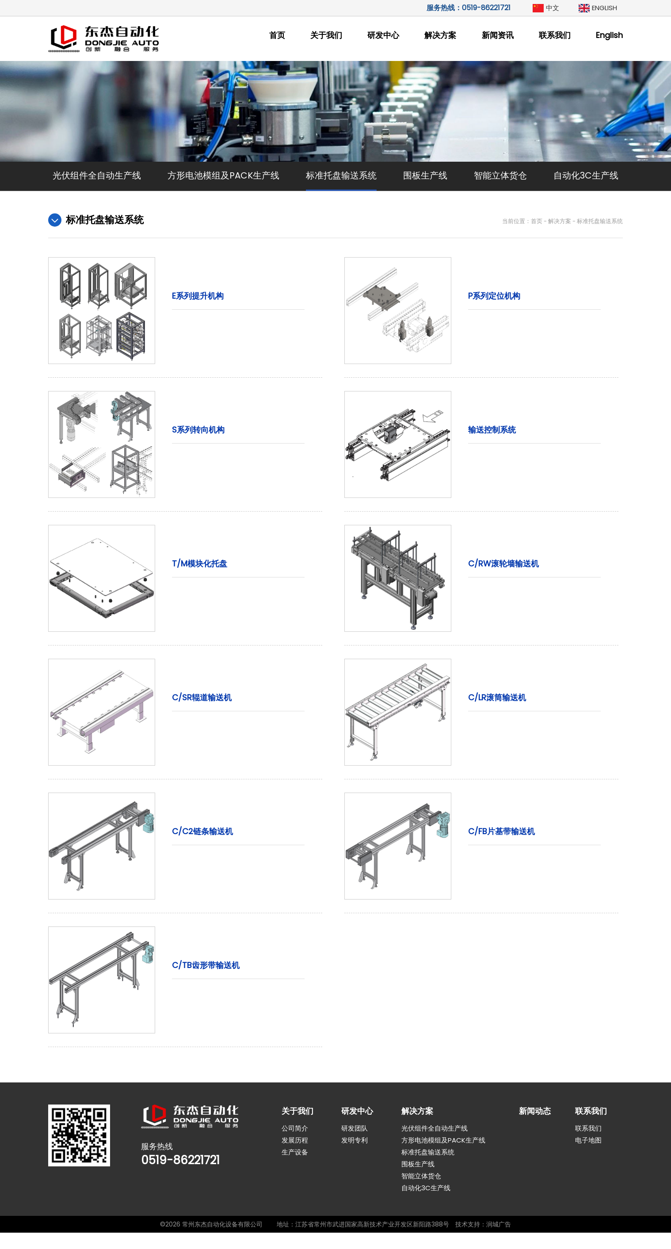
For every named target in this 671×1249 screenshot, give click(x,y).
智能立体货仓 (500, 175)
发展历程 (295, 1156)
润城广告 (498, 1240)
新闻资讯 (498, 35)
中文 (552, 7)
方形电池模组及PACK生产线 (223, 175)
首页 (277, 35)
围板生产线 (425, 175)
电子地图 (588, 1156)
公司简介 (295, 1144)
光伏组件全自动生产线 (97, 175)
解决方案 (440, 35)
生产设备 (295, 1168)
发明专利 (354, 1156)
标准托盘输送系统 (341, 175)
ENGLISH (604, 7)
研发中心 (383, 35)
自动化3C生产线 (585, 175)
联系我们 (555, 35)
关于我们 (326, 35)
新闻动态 (535, 1127)
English (609, 35)
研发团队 (354, 1144)
